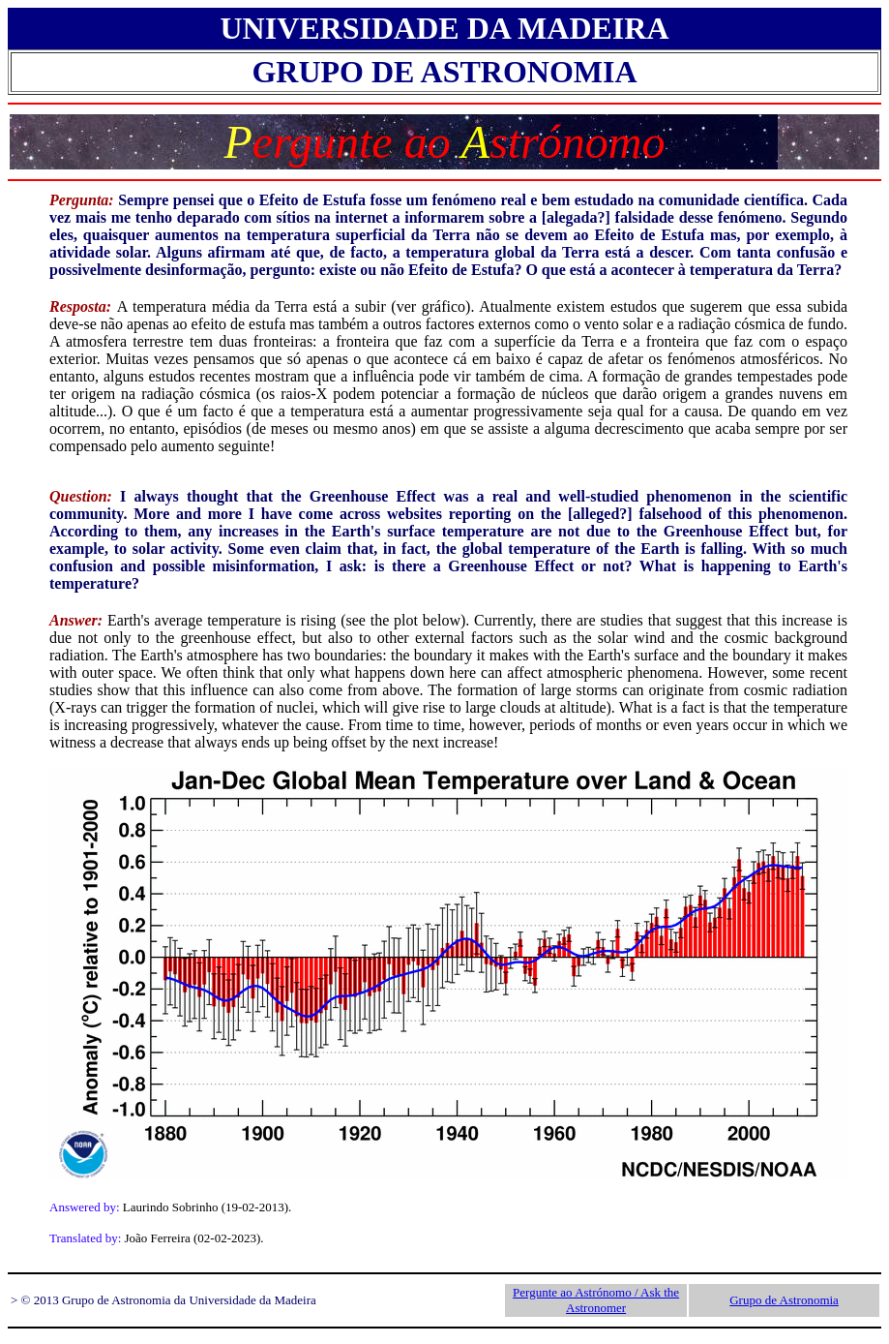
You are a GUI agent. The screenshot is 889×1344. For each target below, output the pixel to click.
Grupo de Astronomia (784, 1300)
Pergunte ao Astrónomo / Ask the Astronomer (596, 1300)
